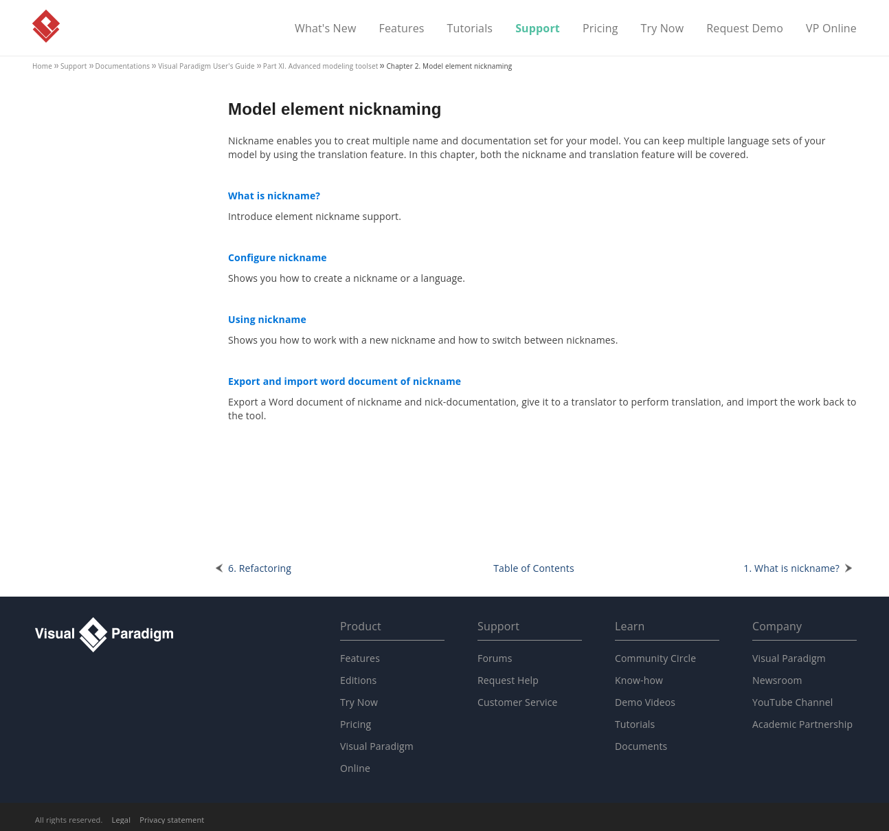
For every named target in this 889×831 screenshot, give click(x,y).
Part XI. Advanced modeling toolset (321, 66)
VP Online (831, 29)
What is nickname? (274, 195)
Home (42, 66)
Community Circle (655, 658)
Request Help (508, 680)
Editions (358, 680)
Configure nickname (277, 257)
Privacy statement (171, 820)
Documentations (122, 66)
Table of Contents (533, 568)
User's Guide (206, 66)
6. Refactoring (259, 568)
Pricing (600, 29)
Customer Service (517, 702)
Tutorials (470, 29)
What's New (326, 29)
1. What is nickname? (791, 568)
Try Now (662, 29)
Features (402, 29)
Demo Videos (645, 702)
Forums (495, 658)
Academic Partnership (802, 724)
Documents (641, 746)
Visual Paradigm (46, 26)
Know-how (639, 680)
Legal (121, 820)
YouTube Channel (792, 702)
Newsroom (777, 680)
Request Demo (744, 29)
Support (537, 29)
